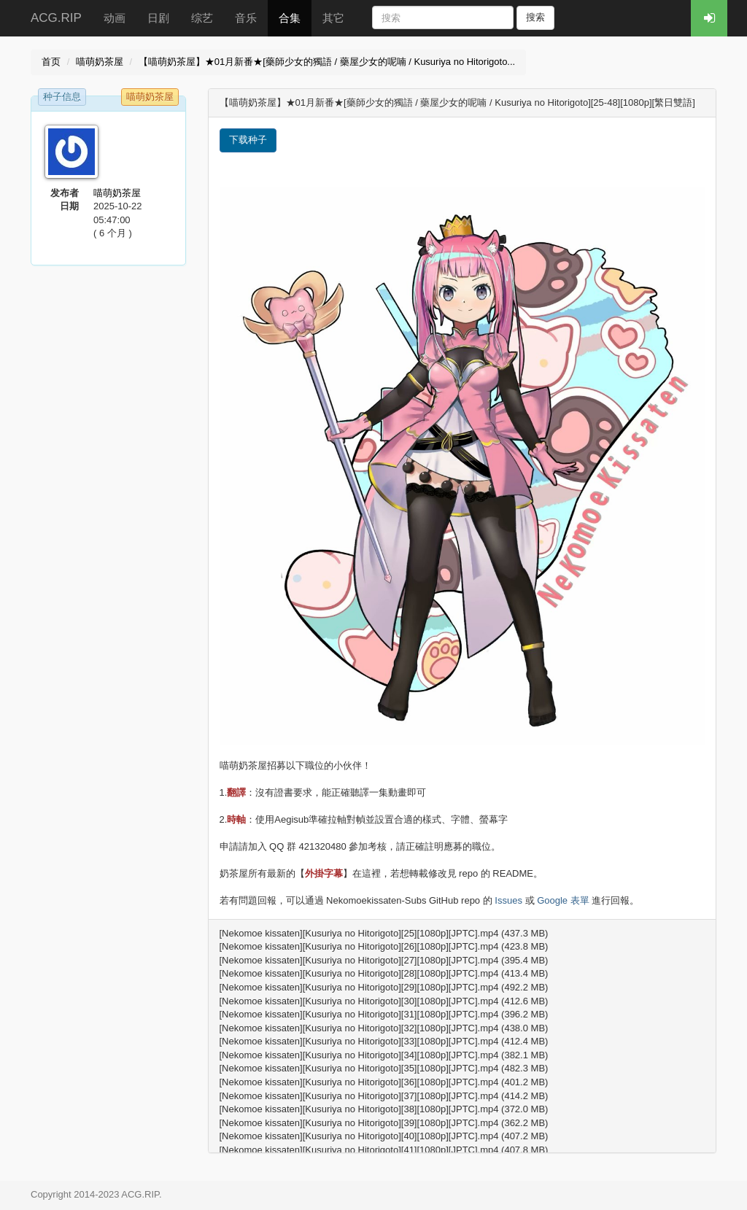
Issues (508, 900)
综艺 (202, 18)
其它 (333, 18)
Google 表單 (563, 900)
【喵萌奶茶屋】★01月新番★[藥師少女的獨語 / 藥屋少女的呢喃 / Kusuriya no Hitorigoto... (327, 61)
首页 (51, 61)
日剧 (158, 18)
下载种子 (248, 139)
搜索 (535, 17)
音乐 (246, 18)
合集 (290, 18)
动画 (114, 18)
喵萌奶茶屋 (99, 61)
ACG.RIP (56, 18)
